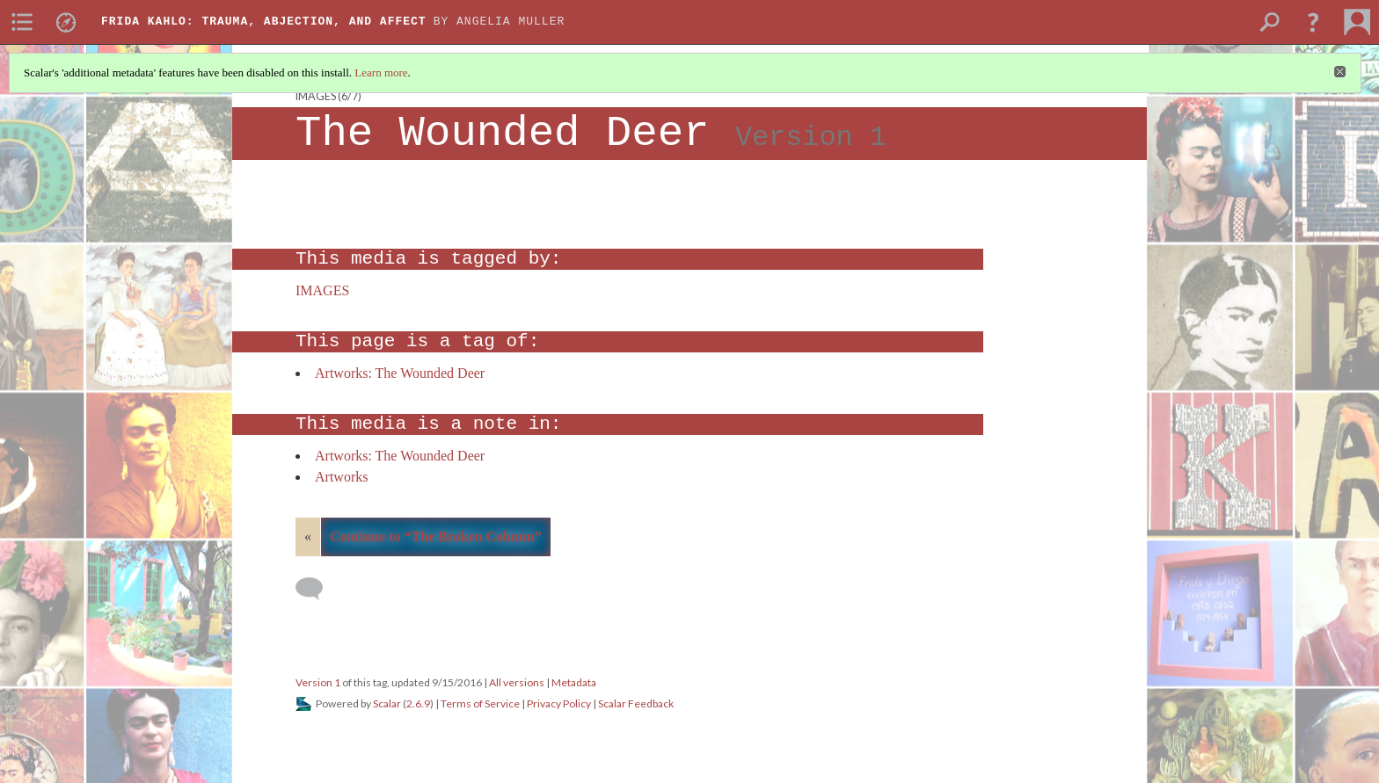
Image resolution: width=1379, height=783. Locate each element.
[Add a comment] (317, 588)
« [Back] (307, 536)
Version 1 (318, 682)
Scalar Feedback (636, 703)
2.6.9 (418, 703)
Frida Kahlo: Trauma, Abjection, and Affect (264, 21)
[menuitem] (22, 22)
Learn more (380, 72)
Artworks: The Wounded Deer (400, 373)
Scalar (387, 703)
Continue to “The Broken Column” (436, 536)
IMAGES (316, 96)
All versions (516, 682)
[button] (1313, 22)
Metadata (573, 682)
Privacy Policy (559, 703)
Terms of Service (480, 703)
